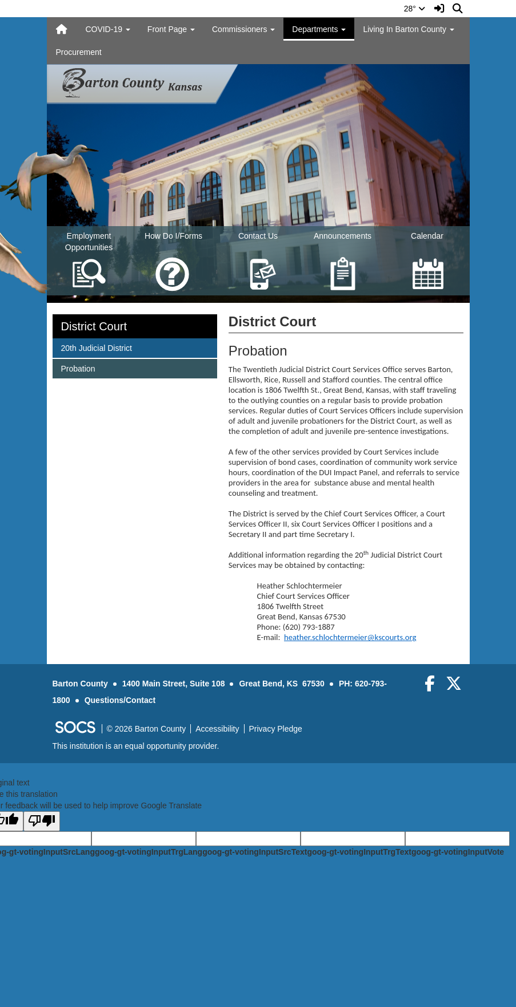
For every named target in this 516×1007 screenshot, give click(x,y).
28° (414, 8)
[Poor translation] (41, 821)
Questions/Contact (120, 700)
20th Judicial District (97, 347)
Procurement (79, 52)
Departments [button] (319, 29)
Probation (78, 367)
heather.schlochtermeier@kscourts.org (350, 637)
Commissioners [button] (243, 29)
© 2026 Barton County (146, 728)
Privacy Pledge (275, 728)
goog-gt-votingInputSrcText (254, 851)
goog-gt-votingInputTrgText (359, 851)
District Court (94, 326)
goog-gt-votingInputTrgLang (148, 851)
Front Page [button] (171, 29)
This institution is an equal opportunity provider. (136, 746)
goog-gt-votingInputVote (457, 851)
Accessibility (217, 728)
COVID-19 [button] (107, 29)
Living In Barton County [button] (408, 29)
